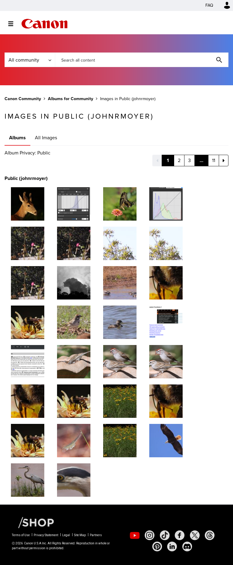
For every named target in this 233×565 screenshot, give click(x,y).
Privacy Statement (46, 535)
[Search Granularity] (30, 59)
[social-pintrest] (157, 546)
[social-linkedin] (172, 546)
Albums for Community (70, 99)
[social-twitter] (195, 535)
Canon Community (44, 24)
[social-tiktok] (165, 535)
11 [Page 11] (213, 160)
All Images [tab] (46, 137)
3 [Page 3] (189, 160)
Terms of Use (21, 535)
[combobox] (141, 59)
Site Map (80, 535)
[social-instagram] (149, 535)
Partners (96, 535)
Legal (66, 535)
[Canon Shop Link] (33, 522)
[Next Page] (223, 160)
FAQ (209, 5)
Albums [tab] (17, 137)
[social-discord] (187, 546)
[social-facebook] (179, 535)
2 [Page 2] (179, 160)
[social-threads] (209, 535)
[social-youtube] (135, 535)
